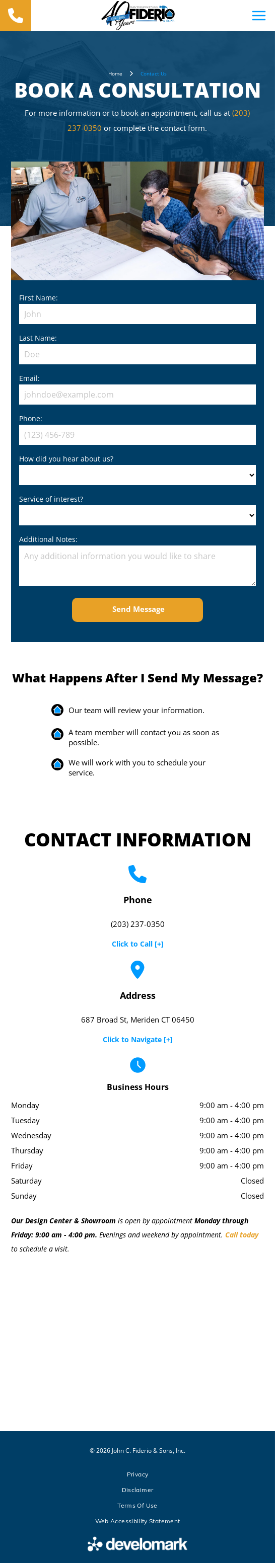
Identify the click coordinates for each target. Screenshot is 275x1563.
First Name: (38, 297)
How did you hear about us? (66, 458)
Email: (29, 378)
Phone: (30, 418)
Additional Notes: (48, 539)
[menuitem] (137, 1474)
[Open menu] (259, 16)
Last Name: (38, 338)
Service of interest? (51, 499)
